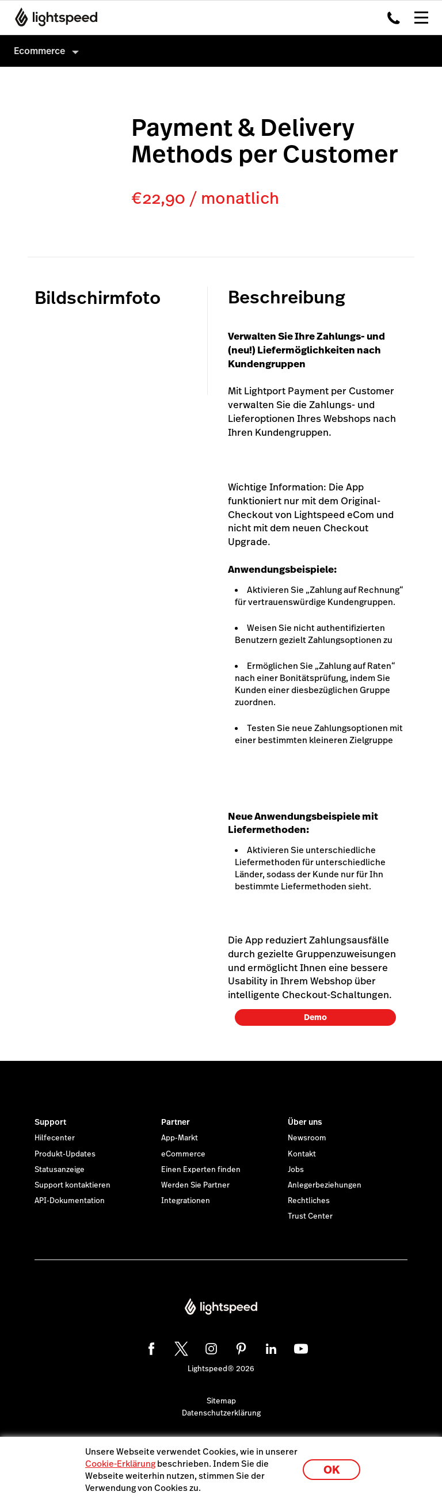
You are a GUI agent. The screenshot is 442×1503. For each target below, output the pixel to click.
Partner (175, 1122)
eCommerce (183, 1154)
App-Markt (179, 1138)
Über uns (305, 1122)
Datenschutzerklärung (221, 1413)
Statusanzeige (60, 1170)
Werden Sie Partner (195, 1185)
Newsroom (307, 1138)
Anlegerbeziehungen (324, 1185)
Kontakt (302, 1154)
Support (50, 1122)
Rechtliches (309, 1201)
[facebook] (150, 1347)
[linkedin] (269, 1347)
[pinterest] (239, 1347)
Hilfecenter (55, 1138)
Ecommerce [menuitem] (39, 51)
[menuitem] (221, 51)
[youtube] (299, 1347)
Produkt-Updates (65, 1154)
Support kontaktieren (72, 1185)
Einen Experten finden (201, 1170)
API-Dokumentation (70, 1201)
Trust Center (310, 1216)
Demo (315, 1017)
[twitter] (180, 1347)
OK (331, 1470)
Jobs (296, 1170)
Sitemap (221, 1401)
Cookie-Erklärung (120, 1464)
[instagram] (209, 1347)
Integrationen (185, 1201)
